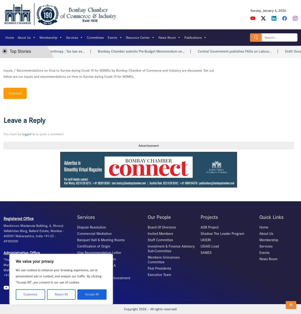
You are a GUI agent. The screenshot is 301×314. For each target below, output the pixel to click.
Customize (30, 294)
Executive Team (159, 275)
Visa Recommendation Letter (99, 253)
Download (15, 93)
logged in (28, 134)
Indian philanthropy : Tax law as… (63, 51)
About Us (27, 37)
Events (115, 37)
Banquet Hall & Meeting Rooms (101, 240)
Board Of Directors (162, 227)
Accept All (92, 294)
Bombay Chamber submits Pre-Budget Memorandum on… (145, 51)
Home (9, 37)
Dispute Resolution (91, 227)
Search (255, 37)
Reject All (61, 294)
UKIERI (206, 240)
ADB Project (210, 227)
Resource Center (140, 37)
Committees (95, 37)
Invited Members (160, 234)
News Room (169, 37)
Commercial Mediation (94, 234)
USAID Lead (210, 246)
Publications (195, 37)
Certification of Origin (93, 246)
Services (74, 37)
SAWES (206, 253)
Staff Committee (160, 240)
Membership (51, 37)
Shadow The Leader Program (222, 234)
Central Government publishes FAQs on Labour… (239, 51)
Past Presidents (159, 268)
